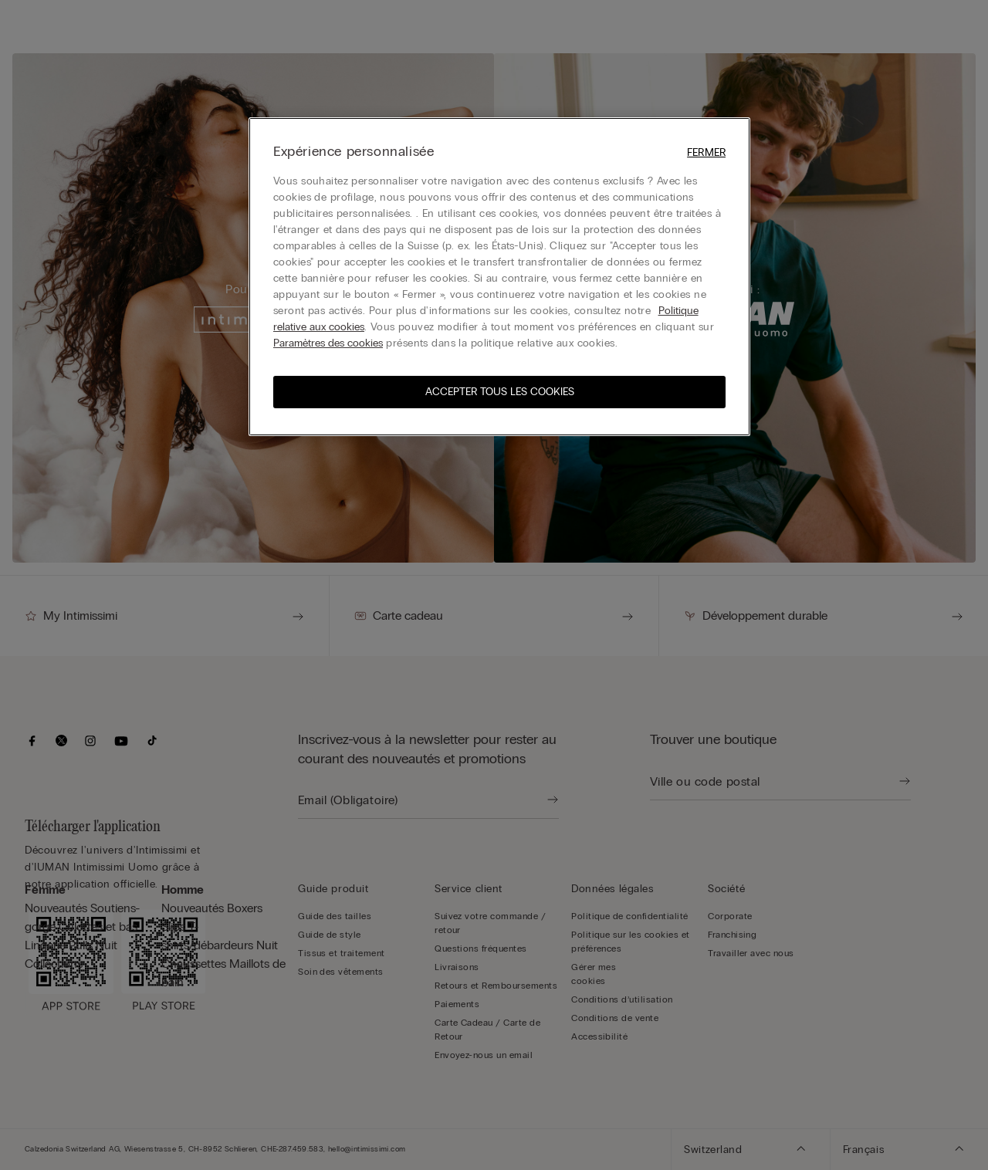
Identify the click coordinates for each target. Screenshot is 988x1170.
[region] (499, 276)
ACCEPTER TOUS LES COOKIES (499, 391)
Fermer (706, 152)
